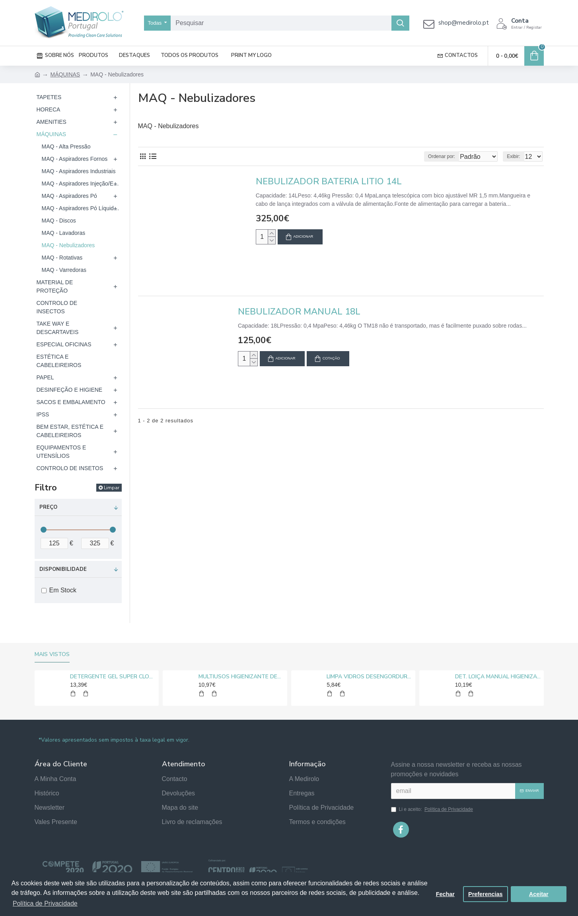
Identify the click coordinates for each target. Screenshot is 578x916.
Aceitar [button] (539, 894)
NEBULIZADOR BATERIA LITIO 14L (329, 181)
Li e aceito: (432, 809)
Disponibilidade (63, 569)
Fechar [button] (445, 894)
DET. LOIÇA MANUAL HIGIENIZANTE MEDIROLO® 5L (498, 676)
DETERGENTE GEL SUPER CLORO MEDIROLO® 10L (113, 676)
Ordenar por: (426, 156)
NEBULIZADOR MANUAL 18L (299, 312)
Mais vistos (52, 654)
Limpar (111, 487)
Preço (48, 507)
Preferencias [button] (485, 894)
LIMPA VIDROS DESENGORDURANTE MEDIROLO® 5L (370, 676)
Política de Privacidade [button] (45, 903)
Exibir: (515, 156)
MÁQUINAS (65, 74)
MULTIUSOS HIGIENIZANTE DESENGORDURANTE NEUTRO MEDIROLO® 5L (241, 676)
